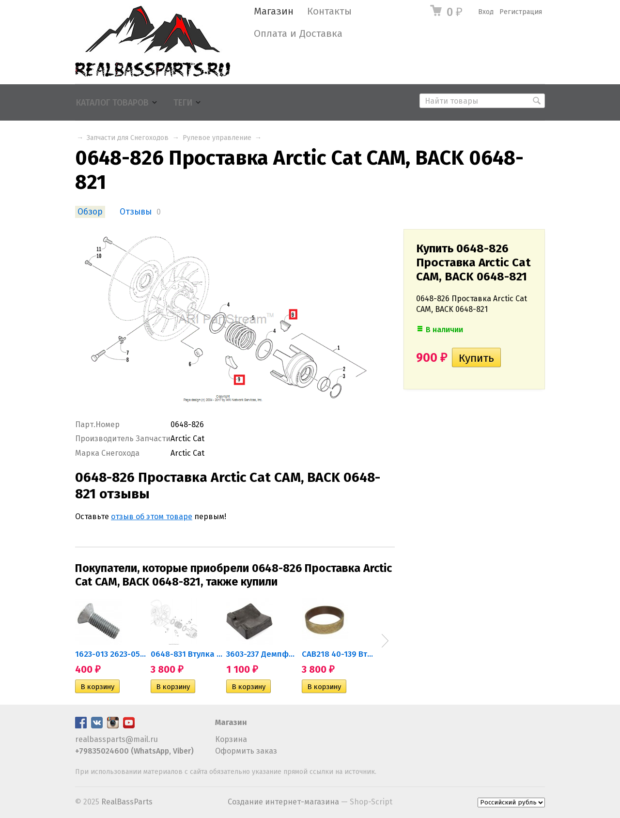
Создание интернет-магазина (283, 801)
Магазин (274, 11)
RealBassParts (127, 801)
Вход (486, 12)
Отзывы (136, 212)
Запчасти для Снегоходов (128, 138)
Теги (182, 103)
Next (385, 640)
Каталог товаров (112, 103)
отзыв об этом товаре (151, 516)
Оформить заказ (246, 751)
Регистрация (520, 12)
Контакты (329, 11)
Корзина (231, 739)
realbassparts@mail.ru (116, 739)
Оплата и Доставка (298, 34)
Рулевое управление (217, 138)
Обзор (90, 212)
